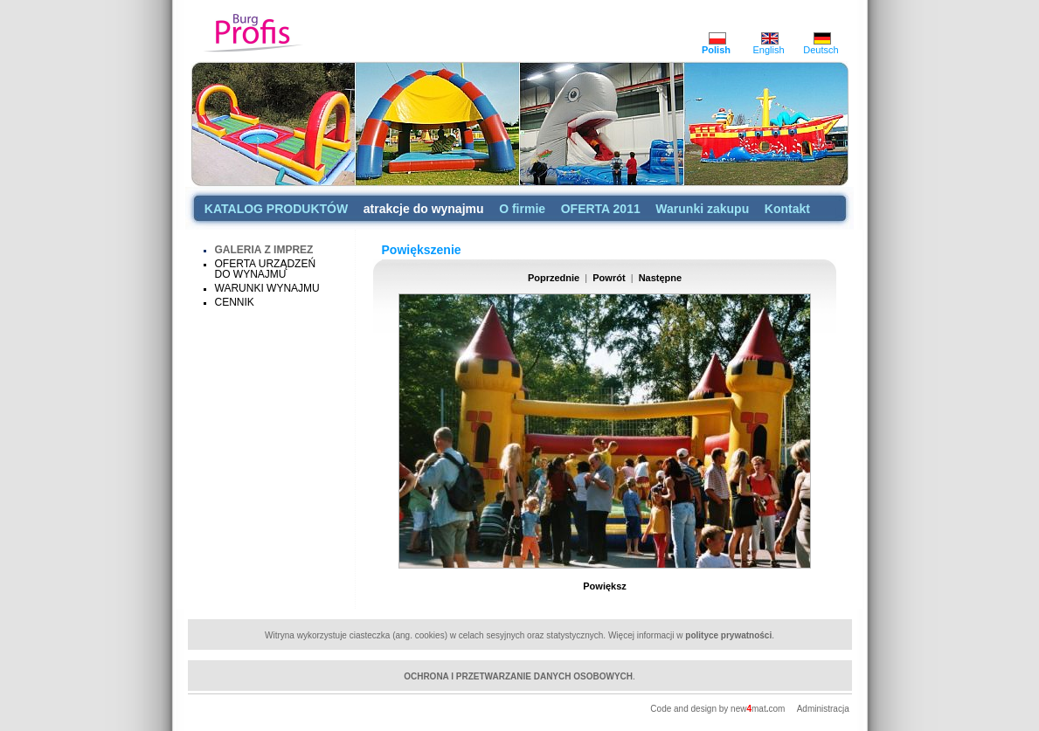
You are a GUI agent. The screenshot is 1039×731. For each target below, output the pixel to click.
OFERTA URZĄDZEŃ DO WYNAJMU (265, 269)
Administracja (823, 709)
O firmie (522, 209)
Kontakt (787, 209)
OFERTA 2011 (601, 209)
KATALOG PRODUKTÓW (276, 209)
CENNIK (234, 302)
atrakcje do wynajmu (424, 209)
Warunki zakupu (702, 209)
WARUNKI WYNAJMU (267, 288)
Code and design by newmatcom (718, 709)
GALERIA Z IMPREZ (264, 250)
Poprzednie (553, 277)
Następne (660, 277)
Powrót (608, 277)
